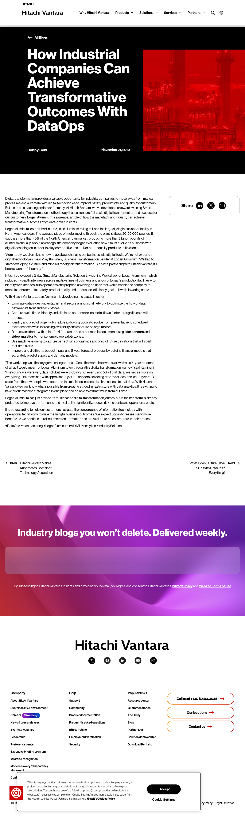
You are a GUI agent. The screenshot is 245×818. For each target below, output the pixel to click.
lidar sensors (134, 332)
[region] (109, 791)
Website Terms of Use (215, 586)
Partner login (136, 730)
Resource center (138, 700)
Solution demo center (142, 737)
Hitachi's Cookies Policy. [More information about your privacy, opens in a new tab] (101, 798)
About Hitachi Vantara (24, 700)
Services (170, 13)
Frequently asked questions (87, 722)
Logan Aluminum (39, 217)
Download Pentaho (140, 744)
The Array (134, 715)
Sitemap (229, 803)
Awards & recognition (24, 759)
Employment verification (85, 737)
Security (74, 744)
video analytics (23, 336)
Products (122, 13)
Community (77, 708)
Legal (218, 803)
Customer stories (139, 708)
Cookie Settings (164, 800)
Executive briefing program (28, 751)
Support (74, 700)
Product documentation (84, 715)
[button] (219, 13)
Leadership (18, 737)
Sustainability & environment (29, 708)
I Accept (164, 789)
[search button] (212, 12)
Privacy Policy (182, 586)
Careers (16, 715)
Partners (194, 13)
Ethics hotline (78, 730)
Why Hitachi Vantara (94, 13)
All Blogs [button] (37, 37)
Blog (131, 722)
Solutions (146, 13)
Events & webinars (22, 730)
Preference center (23, 744)
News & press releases (25, 722)
